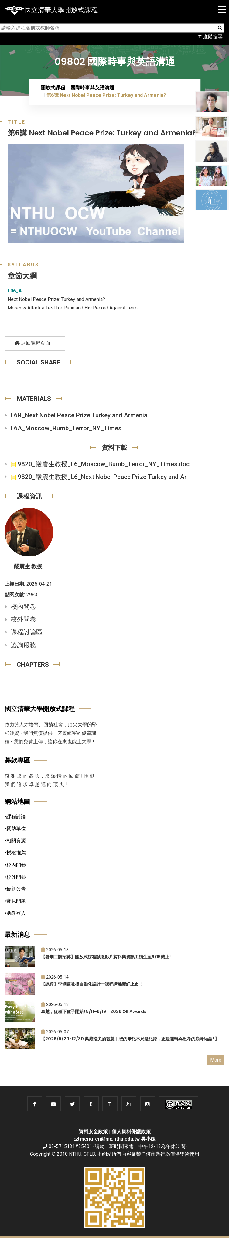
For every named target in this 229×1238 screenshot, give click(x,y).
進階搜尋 (210, 36)
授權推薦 (15, 853)
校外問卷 (23, 619)
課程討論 (15, 816)
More (215, 1060)
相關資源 (15, 840)
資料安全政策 (93, 1131)
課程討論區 (27, 632)
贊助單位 (15, 828)
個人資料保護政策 (131, 1131)
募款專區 (17, 760)
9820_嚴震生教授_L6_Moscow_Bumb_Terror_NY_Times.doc (100, 464)
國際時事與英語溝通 (92, 88)
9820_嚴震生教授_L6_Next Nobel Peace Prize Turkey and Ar (98, 476)
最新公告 (15, 889)
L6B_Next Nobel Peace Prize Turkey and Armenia (79, 415)
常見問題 (15, 901)
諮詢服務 (23, 645)
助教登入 (15, 913)
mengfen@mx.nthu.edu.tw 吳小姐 (118, 1139)
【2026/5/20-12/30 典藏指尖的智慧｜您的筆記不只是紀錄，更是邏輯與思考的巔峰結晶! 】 (130, 1039)
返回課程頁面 (32, 343)
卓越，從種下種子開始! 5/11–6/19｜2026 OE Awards (93, 1011)
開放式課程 (53, 88)
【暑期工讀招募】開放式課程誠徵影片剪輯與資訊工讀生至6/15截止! (106, 957)
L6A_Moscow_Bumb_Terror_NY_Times (66, 428)
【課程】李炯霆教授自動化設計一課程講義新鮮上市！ (92, 984)
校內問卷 (23, 606)
